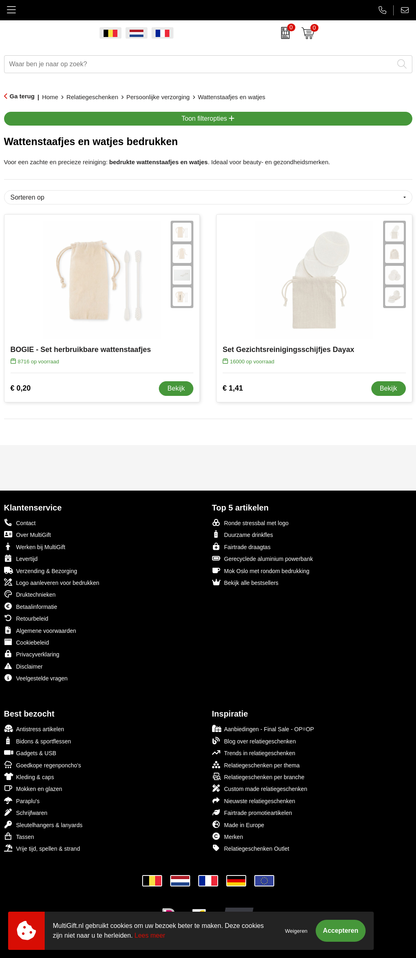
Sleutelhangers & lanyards (43, 824)
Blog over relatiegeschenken (254, 741)
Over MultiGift (27, 534)
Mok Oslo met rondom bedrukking (261, 570)
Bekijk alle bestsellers (245, 582)
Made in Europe (238, 824)
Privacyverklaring (32, 654)
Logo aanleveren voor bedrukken (52, 582)
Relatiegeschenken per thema (256, 765)
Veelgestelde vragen (36, 678)
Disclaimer (23, 666)
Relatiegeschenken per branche (258, 776)
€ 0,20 (21, 388)
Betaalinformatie (30, 606)
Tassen (19, 836)
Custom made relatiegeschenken (260, 788)
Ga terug (22, 96)
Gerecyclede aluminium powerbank (262, 558)
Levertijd (21, 558)
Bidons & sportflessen (37, 741)
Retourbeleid (26, 618)
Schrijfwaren (26, 812)
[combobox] (199, 64)
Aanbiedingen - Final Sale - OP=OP (263, 728)
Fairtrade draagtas (241, 546)
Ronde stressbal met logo (250, 522)
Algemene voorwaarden (40, 630)
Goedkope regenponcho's (42, 765)
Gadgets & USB (30, 752)
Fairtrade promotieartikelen (252, 812)
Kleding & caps (29, 776)
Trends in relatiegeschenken (253, 752)
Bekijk (176, 388)
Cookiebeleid (26, 642)
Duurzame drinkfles (242, 534)
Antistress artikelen (34, 728)
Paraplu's (22, 800)
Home (50, 96)
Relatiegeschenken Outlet (250, 848)
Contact (20, 522)
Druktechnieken (30, 594)
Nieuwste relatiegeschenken (253, 800)
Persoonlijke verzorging (158, 96)
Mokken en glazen (33, 788)
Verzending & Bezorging (40, 570)
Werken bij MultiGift (34, 546)
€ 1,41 (233, 388)
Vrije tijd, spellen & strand (42, 848)
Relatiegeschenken (92, 96)
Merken (227, 836)
